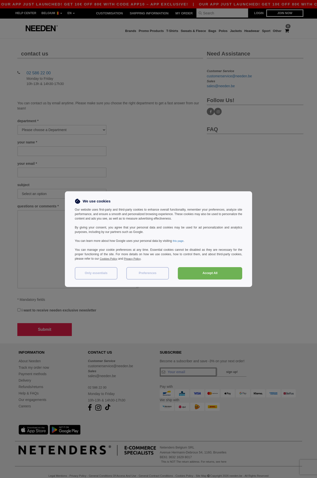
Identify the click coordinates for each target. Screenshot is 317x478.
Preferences (148, 273)
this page (179, 241)
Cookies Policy (109, 258)
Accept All (210, 273)
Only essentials (96, 273)
